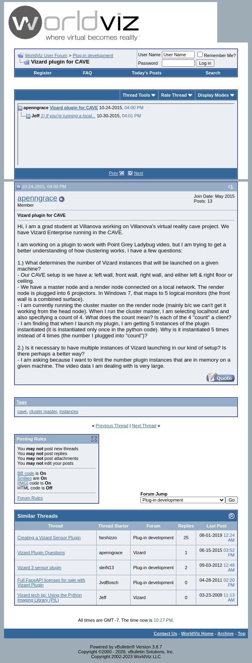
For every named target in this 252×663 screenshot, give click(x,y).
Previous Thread (112, 425)
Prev (113, 173)
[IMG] (22, 483)
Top (242, 633)
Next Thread (144, 425)
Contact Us (165, 633)
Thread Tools (136, 95)
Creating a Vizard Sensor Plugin (48, 537)
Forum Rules (30, 498)
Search (212, 72)
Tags (22, 402)
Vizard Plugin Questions (41, 552)
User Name (149, 54)
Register (42, 72)
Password (148, 63)
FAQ (87, 72)
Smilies (24, 478)
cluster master (43, 411)
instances (68, 411)
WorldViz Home (197, 633)
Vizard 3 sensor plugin (39, 567)
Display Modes (213, 95)
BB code (25, 473)
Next (138, 173)
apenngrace (37, 198)
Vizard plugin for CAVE (74, 107)
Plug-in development (93, 55)
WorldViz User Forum (46, 55)
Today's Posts (146, 72)
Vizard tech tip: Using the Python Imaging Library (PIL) (49, 597)
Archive (226, 633)
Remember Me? (216, 55)
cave (22, 411)
